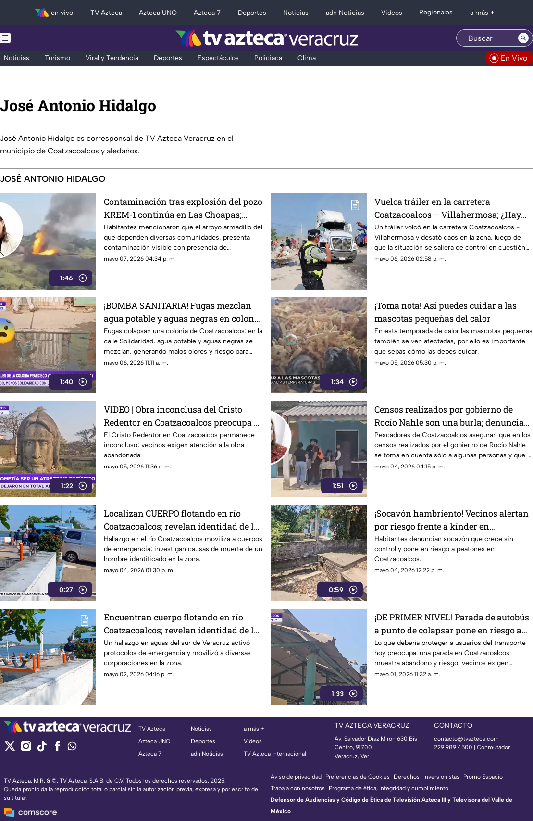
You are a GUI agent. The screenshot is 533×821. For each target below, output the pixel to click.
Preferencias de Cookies (357, 776)
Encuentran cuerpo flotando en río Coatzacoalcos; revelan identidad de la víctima (181, 623)
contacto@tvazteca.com (466, 738)
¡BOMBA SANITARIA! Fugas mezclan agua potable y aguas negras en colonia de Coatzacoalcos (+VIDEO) (183, 312)
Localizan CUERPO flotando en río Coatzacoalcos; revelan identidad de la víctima (181, 519)
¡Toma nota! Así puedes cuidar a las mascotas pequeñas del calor (445, 312)
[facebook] (57, 749)
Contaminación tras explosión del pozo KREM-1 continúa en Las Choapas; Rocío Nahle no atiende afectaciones (183, 208)
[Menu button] (38, 38)
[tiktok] (42, 749)
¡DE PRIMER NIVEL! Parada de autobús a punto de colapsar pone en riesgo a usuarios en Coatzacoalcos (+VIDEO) (451, 623)
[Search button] (523, 38)
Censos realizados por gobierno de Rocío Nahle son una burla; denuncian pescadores (452, 416)
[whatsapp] (72, 748)
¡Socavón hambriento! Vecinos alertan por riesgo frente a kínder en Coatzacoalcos (451, 519)
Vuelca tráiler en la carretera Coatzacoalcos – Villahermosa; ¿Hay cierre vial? (447, 208)
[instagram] (26, 749)
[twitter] (10, 749)
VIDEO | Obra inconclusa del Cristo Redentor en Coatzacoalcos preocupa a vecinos (181, 416)
